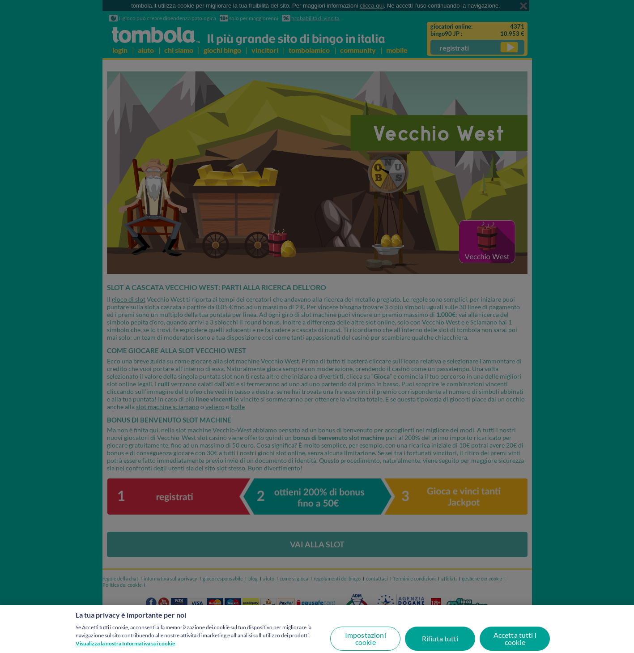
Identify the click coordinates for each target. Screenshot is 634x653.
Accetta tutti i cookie (515, 638)
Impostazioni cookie (365, 638)
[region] (317, 629)
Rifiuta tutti (440, 638)
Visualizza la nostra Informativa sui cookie (125, 643)
